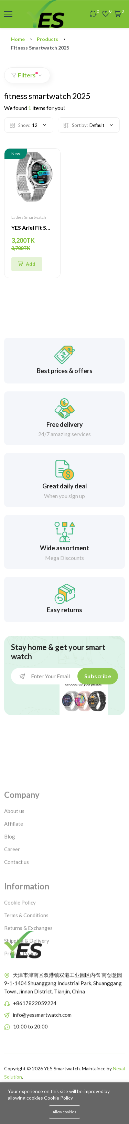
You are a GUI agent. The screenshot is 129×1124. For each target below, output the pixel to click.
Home (18, 39)
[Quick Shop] (26, 264)
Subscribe (97, 676)
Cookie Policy (58, 1098)
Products (47, 39)
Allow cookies (64, 1112)
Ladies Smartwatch (28, 217)
